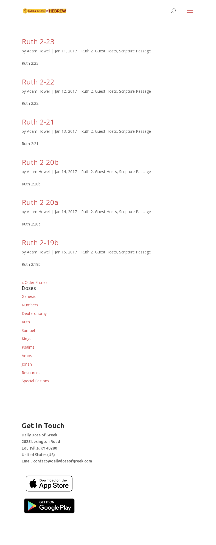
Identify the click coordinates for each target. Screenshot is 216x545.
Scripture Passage (135, 50)
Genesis (29, 296)
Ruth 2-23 (38, 41)
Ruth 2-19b (40, 242)
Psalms (28, 347)
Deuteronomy (34, 313)
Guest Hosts (106, 50)
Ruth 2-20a (40, 202)
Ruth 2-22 (38, 82)
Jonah (27, 364)
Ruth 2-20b (40, 162)
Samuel (28, 330)
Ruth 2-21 (38, 122)
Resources (31, 372)
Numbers (30, 304)
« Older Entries (34, 282)
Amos (27, 355)
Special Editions (35, 380)
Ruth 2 (87, 50)
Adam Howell (39, 50)
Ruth (26, 321)
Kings (26, 338)
